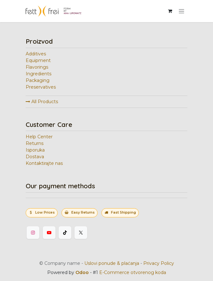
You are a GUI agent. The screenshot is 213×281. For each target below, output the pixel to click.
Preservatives (41, 87)
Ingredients (38, 74)
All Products (42, 101)
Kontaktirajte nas (44, 163)
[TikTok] (65, 232)
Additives (36, 54)
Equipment (38, 60)
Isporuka (35, 150)
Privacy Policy (158, 263)
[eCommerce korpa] (170, 11)
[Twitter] (80, 232)
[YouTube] (49, 232)
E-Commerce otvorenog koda (132, 272)
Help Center (39, 137)
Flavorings (37, 67)
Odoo (82, 272)
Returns (34, 143)
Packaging (37, 80)
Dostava (35, 156)
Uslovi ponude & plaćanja (111, 263)
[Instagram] (33, 232)
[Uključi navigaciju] (181, 11)
